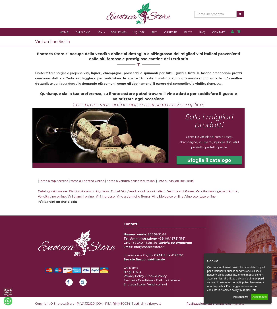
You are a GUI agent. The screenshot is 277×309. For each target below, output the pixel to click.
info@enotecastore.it (149, 247)
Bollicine (118, 32)
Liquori (139, 32)
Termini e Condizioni (139, 280)
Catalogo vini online (52, 191)
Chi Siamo (83, 32)
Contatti (219, 32)
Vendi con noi (157, 284)
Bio (154, 32)
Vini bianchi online (81, 196)
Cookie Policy (156, 276)
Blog (188, 32)
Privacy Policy (134, 276)
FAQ (202, 32)
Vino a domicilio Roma (133, 196)
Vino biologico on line (167, 196)
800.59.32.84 (157, 234)
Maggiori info (248, 290)
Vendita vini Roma (180, 191)
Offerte (170, 32)
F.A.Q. (137, 272)
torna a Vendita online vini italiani (131, 181)
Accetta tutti (260, 296)
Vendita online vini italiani (146, 191)
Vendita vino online (52, 196)
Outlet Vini (118, 191)
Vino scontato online (200, 196)
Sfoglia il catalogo (209, 160)
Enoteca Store (134, 284)
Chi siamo (131, 267)
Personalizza (241, 296)
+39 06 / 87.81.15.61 (171, 238)
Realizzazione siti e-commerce (208, 303)
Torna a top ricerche (53, 181)
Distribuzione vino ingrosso (89, 191)
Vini (100, 32)
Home (63, 32)
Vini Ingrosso (105, 196)
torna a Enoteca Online (87, 181)
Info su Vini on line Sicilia (176, 181)
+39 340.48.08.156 (144, 242)
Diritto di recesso (168, 280)
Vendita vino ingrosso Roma (216, 191)
